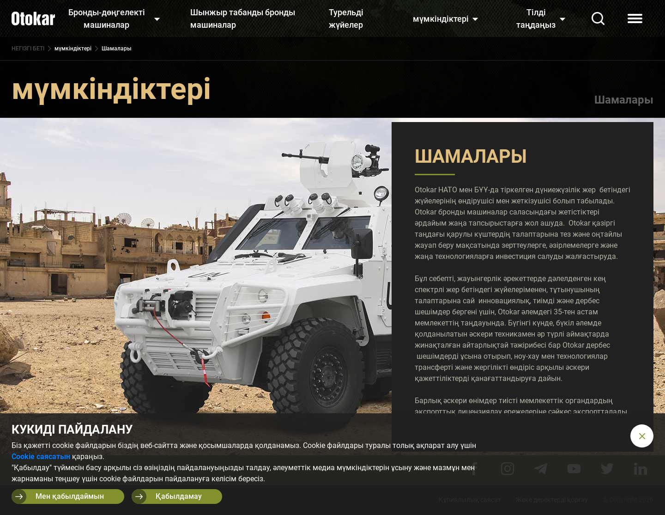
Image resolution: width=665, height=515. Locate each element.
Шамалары (623, 99)
